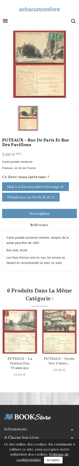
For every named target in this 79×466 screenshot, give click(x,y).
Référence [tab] (39, 225)
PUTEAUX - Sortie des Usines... (59, 360)
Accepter (53, 460)
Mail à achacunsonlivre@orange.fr (35, 187)
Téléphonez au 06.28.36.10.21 (31, 197)
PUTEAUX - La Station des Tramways (20, 363)
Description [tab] (39, 213)
